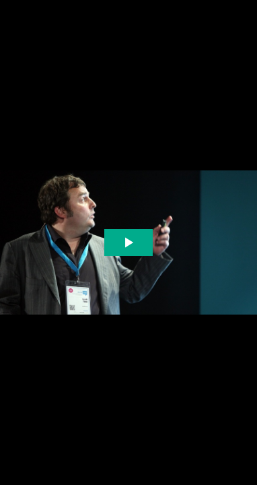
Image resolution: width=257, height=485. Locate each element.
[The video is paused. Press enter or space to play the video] (128, 243)
